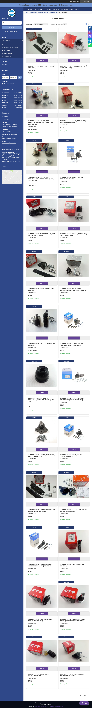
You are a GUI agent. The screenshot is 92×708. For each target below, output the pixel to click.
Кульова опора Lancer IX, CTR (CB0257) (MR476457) (39, 674)
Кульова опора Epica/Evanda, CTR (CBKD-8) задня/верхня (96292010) (72, 620)
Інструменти (7, 56)
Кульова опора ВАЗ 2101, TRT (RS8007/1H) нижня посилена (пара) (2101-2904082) (41, 179)
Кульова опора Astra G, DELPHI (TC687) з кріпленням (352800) (71, 344)
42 (85, 695)
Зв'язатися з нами (67, 5)
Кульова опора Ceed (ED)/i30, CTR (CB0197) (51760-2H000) (40, 620)
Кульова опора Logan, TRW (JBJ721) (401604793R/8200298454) (73, 121)
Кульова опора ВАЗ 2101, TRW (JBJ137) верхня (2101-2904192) (73, 510)
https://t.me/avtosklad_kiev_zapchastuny (12, 147)
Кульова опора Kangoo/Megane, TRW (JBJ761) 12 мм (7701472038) (41, 510)
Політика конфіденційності (56, 706)
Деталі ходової (53, 12)
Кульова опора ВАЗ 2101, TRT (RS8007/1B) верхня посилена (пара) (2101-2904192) (41, 122)
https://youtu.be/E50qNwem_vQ (11, 154)
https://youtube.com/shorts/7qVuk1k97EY (14, 157)
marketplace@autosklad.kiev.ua (10, 143)
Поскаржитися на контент (42, 706)
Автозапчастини (9, 44)
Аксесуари (7, 50)
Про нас (4, 61)
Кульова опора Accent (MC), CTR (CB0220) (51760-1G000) (72, 674)
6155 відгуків (75, 1)
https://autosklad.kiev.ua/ (9, 138)
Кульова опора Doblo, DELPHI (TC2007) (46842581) (71, 455)
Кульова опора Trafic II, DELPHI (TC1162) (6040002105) (71, 178)
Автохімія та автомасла (11, 47)
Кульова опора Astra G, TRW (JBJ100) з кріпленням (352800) (41, 455)
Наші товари (6, 40)
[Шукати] (19, 23)
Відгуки (4, 64)
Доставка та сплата (67, 9)
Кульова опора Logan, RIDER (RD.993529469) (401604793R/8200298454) (73, 289)
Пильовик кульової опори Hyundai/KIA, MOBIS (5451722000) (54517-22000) (41, 400)
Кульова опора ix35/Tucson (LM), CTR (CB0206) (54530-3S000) (41, 234)
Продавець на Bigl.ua (46, 704)
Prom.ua (55, 703)
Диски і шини (8, 53)
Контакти (56, 9)
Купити (42, 60)
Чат (84, 703)
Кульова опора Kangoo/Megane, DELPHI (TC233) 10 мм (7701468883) (72, 399)
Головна (29, 9)
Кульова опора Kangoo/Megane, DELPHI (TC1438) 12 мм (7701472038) (40, 565)
